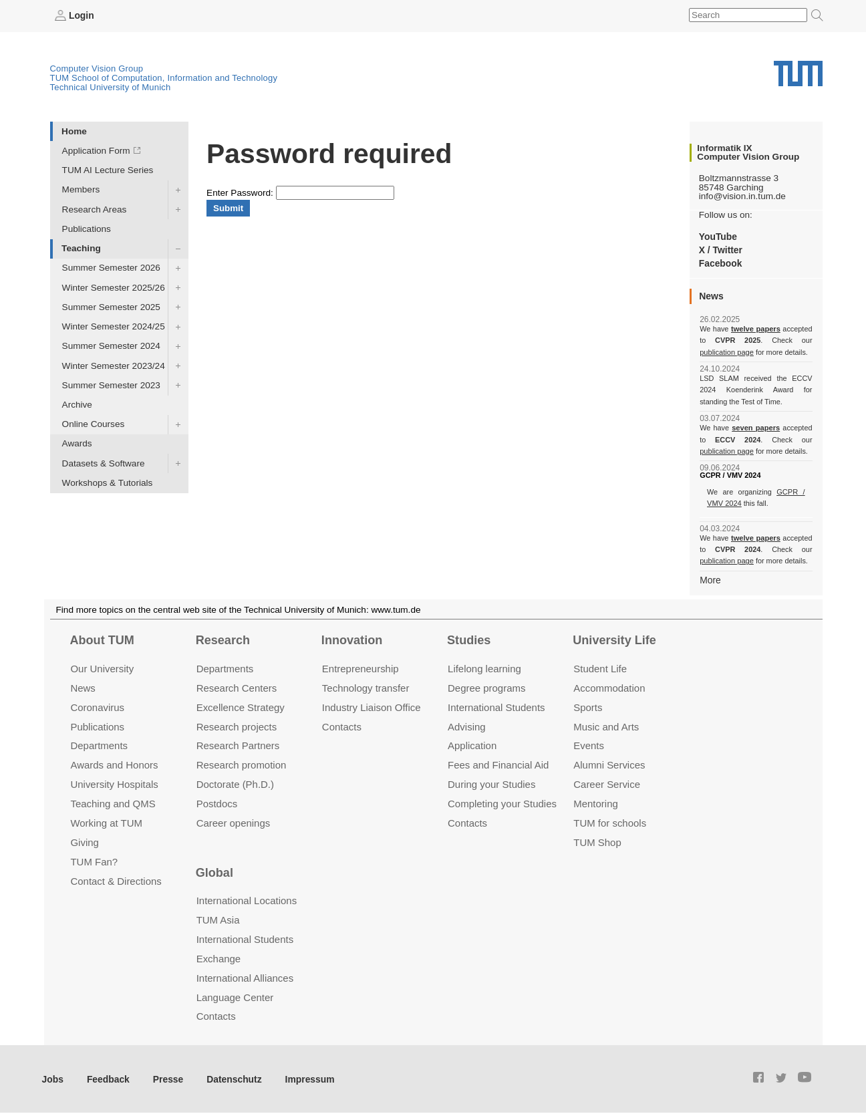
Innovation (351, 639)
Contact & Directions (115, 879)
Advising (467, 725)
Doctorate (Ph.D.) (235, 783)
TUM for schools (609, 822)
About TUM (101, 639)
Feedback (107, 1078)
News (82, 686)
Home (74, 131)
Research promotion (241, 764)
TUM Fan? (94, 861)
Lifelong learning (484, 667)
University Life (614, 639)
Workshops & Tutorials (107, 482)
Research (223, 639)
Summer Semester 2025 (111, 306)
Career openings (233, 822)
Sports (587, 706)
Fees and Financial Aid (498, 764)
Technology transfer (366, 686)
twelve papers (756, 329)
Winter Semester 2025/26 (113, 287)
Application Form (96, 151)
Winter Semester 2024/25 (113, 326)
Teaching (81, 248)
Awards (77, 443)
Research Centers (236, 686)
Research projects (236, 725)
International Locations (246, 900)
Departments (99, 744)
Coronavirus (97, 706)
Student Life (600, 667)
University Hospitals (114, 783)
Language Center (235, 996)
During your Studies (491, 783)
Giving (84, 841)
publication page (726, 351)
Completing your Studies (502, 803)
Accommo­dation (609, 686)
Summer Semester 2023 (111, 385)
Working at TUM (106, 822)
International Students (496, 706)
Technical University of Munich (110, 87)
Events (588, 744)
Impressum (305, 1078)
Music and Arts (606, 725)
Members (81, 189)
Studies (468, 639)
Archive (77, 405)
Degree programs (486, 686)
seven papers (756, 428)
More (710, 579)
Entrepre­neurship (360, 667)
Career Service (606, 783)
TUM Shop (597, 841)
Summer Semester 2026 (111, 268)
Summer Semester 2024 (111, 346)
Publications (86, 228)
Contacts (342, 725)
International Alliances (244, 976)
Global (214, 871)
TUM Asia (218, 918)
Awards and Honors (114, 764)
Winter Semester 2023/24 (113, 365)
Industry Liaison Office (371, 706)
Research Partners (238, 744)
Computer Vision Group (97, 68)
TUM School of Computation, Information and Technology (164, 78)
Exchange (218, 957)
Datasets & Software (103, 463)
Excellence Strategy (240, 706)
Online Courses (93, 424)
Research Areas (94, 209)
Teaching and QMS (112, 803)
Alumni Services (609, 764)
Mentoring (595, 803)
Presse (166, 1078)
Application (472, 744)
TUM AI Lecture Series (108, 170)
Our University (102, 667)
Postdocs (217, 803)
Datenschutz (231, 1078)
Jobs (52, 1078)
